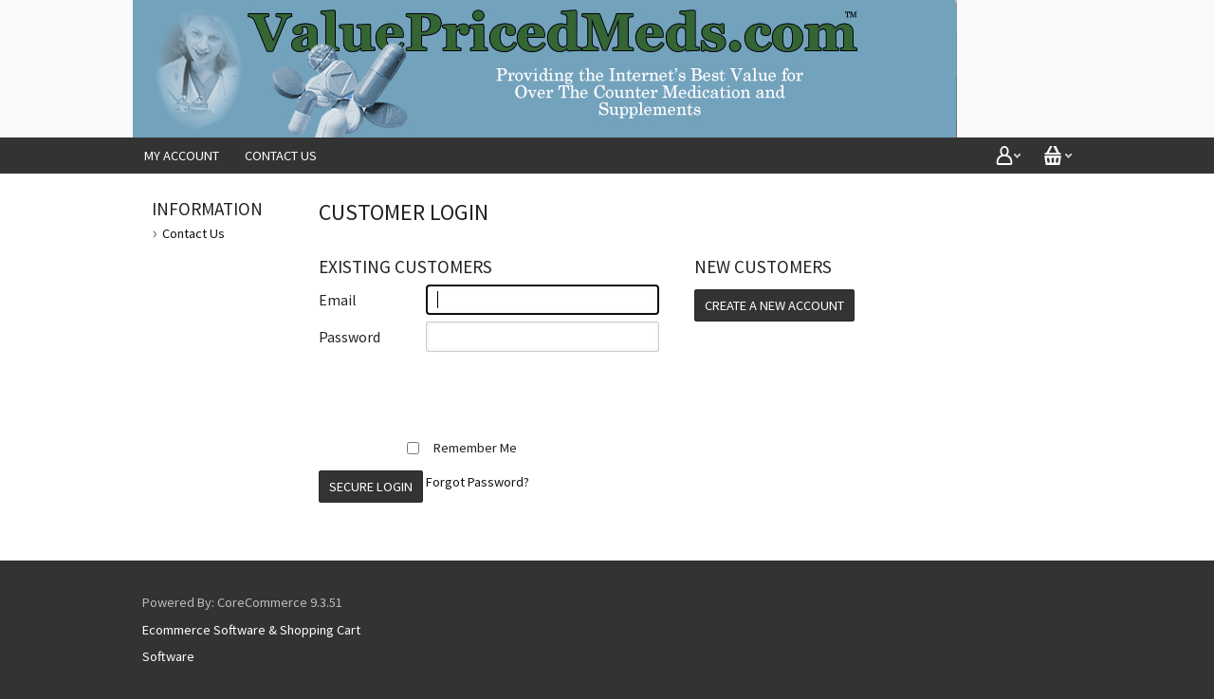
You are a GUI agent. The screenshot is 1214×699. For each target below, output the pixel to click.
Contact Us (281, 155)
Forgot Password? (477, 481)
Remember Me (462, 447)
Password (349, 336)
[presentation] (463, 395)
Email (338, 299)
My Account (181, 155)
